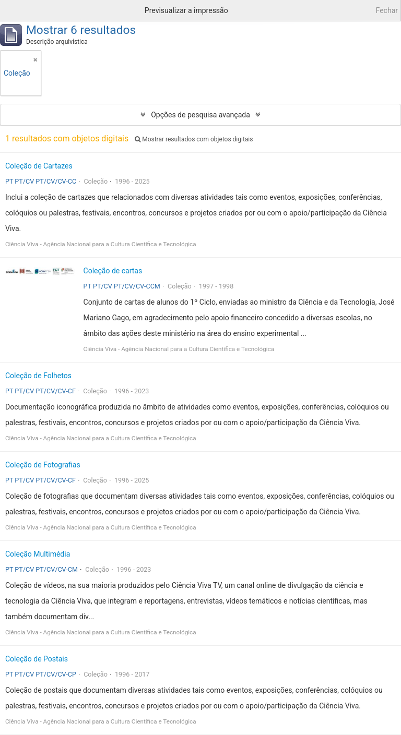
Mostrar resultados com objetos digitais (194, 139)
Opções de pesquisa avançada (200, 115)
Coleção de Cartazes (39, 166)
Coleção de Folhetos (38, 375)
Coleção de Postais (36, 659)
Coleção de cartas (113, 271)
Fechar (387, 10)
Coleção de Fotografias (42, 465)
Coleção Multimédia (37, 554)
